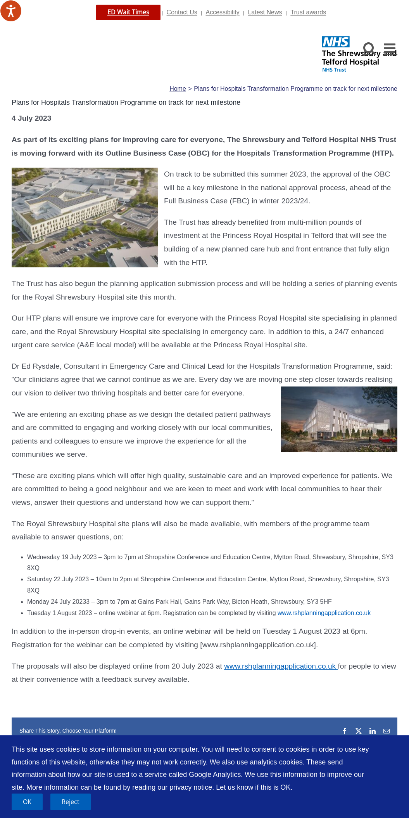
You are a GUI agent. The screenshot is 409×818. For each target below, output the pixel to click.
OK (27, 801)
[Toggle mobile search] (369, 48)
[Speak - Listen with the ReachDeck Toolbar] (10, 10)
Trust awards (308, 12)
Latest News (265, 12)
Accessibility (223, 12)
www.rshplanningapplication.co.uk (324, 613)
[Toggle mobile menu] (390, 48)
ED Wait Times (128, 12)
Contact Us (182, 12)
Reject (70, 801)
